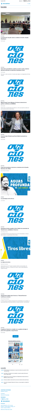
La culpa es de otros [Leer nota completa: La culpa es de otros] (5, 262)
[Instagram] (29, 0)
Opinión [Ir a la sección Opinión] (2, 260)
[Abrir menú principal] (29, 3)
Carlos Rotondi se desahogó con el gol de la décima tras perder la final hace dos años (16, 370)
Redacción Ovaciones (4, 264)
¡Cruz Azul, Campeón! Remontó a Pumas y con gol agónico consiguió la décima (16, 383)
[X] (26, 0)
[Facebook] (23, 0)
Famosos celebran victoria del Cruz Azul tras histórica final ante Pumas (16, 379)
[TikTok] (28, 0)
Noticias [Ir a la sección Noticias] (2, 67)
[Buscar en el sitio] (28, 3)
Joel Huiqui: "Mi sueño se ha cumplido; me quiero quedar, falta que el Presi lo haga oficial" (16, 374)
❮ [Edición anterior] (19, 364)
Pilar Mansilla (3, 72)
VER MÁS (15, 336)
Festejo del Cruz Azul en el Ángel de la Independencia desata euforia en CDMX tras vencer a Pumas (16, 377)
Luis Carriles (3, 200)
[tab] (12, 364)
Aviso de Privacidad (5, 395)
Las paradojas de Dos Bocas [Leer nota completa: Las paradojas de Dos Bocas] (7, 198)
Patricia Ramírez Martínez (5, 170)
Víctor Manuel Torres (4, 231)
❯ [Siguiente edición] (21, 364)
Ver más (21, 341)
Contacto (3, 393)
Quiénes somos (4, 391)
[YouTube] (24, 0)
